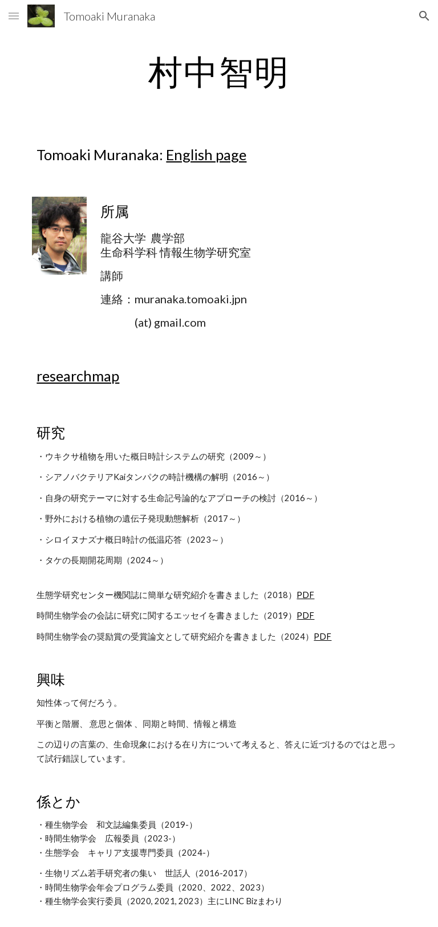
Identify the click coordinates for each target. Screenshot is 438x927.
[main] (218, 71)
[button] (13, 15)
